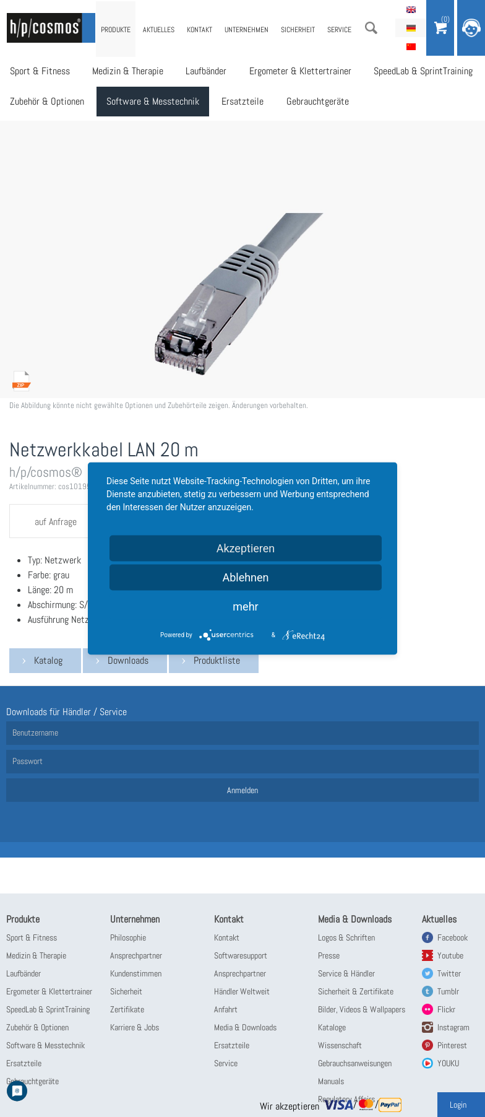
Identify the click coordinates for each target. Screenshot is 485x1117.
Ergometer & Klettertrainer (295, 71)
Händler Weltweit (242, 991)
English (410, 9)
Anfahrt (226, 1009)
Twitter (449, 973)
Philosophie (128, 937)
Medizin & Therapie (125, 71)
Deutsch (410, 28)
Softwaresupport (240, 955)
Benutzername (35, 732)
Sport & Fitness (39, 71)
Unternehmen (246, 30)
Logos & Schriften (346, 937)
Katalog (48, 660)
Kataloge (332, 1027)
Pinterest (452, 1045)
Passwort (27, 761)
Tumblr (448, 991)
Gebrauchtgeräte (312, 102)
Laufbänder (202, 71)
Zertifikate (127, 1009)
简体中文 (410, 46)
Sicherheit (298, 30)
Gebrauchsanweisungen (355, 1063)
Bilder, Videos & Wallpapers (361, 1009)
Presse (329, 955)
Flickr (446, 1009)
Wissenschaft (340, 1045)
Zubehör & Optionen (46, 102)
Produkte (116, 30)
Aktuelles (158, 30)
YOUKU (448, 1063)
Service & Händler (346, 973)
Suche (371, 28)
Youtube (450, 955)
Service (339, 30)
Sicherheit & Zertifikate (355, 991)
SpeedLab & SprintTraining (416, 71)
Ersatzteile (239, 102)
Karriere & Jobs (134, 1027)
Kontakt (199, 30)
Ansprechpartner (136, 955)
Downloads (128, 660)
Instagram (453, 1027)
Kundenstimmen (135, 973)
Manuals (331, 1081)
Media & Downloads (245, 1027)
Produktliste (217, 660)
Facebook (452, 937)
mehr (245, 606)
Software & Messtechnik (151, 102)
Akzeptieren (246, 548)
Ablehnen (245, 577)
